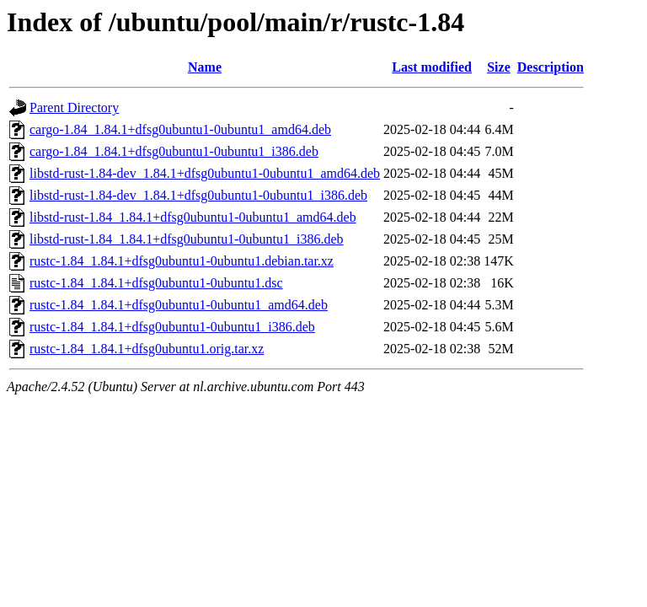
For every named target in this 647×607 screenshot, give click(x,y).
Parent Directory (74, 107)
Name (205, 67)
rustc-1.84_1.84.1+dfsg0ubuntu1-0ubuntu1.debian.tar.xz (181, 261)
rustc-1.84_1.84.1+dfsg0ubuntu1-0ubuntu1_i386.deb (172, 327)
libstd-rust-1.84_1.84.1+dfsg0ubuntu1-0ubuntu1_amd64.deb (192, 217)
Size (499, 67)
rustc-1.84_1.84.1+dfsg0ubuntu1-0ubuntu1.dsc (156, 283)
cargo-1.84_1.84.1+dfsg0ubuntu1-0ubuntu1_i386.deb (173, 151)
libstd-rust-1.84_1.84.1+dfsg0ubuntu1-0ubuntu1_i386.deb (186, 239)
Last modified (432, 67)
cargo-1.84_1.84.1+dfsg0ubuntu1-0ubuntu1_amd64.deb (180, 129)
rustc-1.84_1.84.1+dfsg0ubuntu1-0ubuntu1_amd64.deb (178, 305)
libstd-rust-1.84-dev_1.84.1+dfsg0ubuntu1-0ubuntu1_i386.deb (198, 195)
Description (550, 67)
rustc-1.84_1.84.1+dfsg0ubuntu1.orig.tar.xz (146, 348)
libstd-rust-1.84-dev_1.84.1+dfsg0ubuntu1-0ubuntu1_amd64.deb (204, 173)
